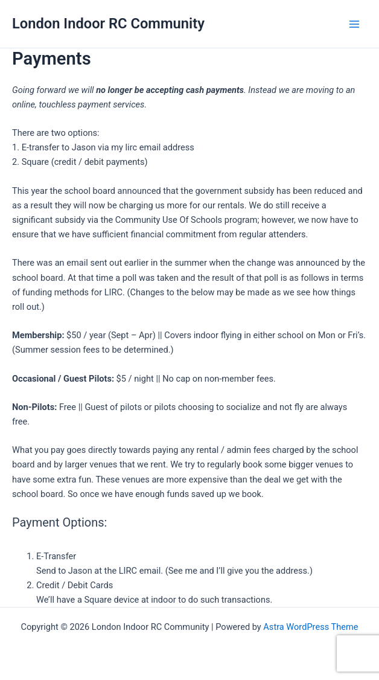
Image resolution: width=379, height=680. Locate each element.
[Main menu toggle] (354, 24)
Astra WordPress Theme (310, 626)
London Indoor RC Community (108, 23)
